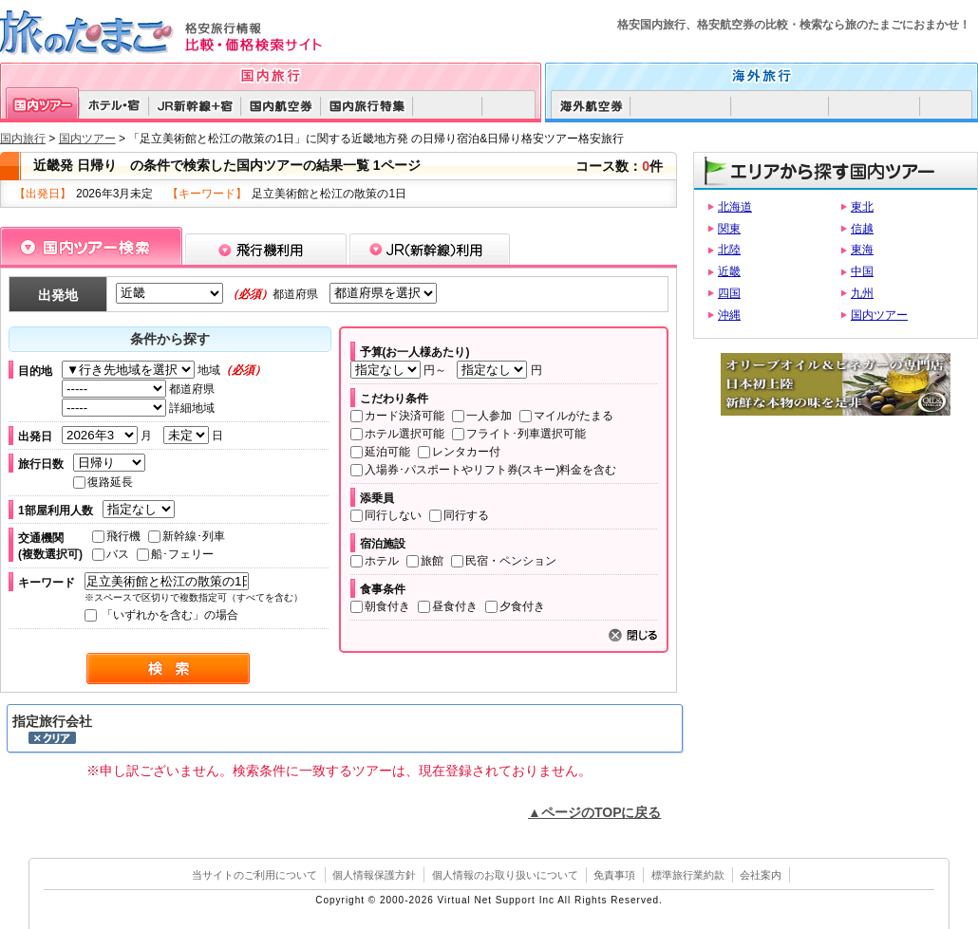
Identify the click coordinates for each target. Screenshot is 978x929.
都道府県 (138, 389)
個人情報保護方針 (374, 875)
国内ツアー (87, 138)
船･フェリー (175, 554)
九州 (862, 293)
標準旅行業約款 (687, 875)
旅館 (424, 560)
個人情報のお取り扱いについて (505, 875)
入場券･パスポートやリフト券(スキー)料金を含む (483, 469)
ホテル (374, 560)
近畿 (729, 271)
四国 (729, 293)
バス (110, 554)
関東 (729, 228)
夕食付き (515, 606)
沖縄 (729, 315)
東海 (862, 249)
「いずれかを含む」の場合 (161, 615)
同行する (459, 515)
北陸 (729, 249)
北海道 (735, 207)
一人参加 (482, 415)
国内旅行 (23, 138)
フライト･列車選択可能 (519, 433)
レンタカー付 (459, 451)
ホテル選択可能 (397, 433)
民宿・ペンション (503, 560)
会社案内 (760, 875)
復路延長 (103, 482)
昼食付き (448, 606)
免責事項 (614, 875)
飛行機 (116, 536)
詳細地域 (138, 408)
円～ (400, 370)
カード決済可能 (397, 415)
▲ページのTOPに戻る (594, 812)
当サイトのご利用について (254, 875)
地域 (164, 370)
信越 (862, 228)
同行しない (386, 515)
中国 (862, 271)
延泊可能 (380, 451)
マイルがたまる (566, 415)
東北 (862, 207)
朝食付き (380, 606)
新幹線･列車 (186, 536)
